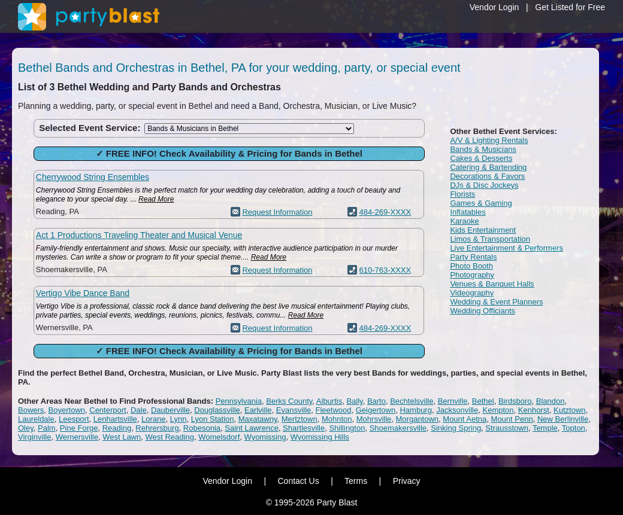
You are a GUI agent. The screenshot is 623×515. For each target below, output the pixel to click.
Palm (47, 427)
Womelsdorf (219, 436)
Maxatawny (257, 419)
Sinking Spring (456, 427)
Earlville (258, 410)
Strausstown (506, 427)
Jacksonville (457, 410)
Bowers (31, 410)
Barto (376, 401)
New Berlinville (562, 419)
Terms (355, 481)
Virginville (34, 436)
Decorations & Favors (487, 176)
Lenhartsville (115, 419)
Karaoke (464, 221)
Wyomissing (265, 436)
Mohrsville (374, 419)
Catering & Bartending (488, 167)
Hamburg (415, 410)
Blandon (550, 401)
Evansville (294, 410)
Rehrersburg (157, 427)
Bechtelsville (411, 401)
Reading (116, 427)
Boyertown (67, 410)
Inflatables (467, 212)
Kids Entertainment (483, 229)
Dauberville (170, 410)
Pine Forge (79, 427)
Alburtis (329, 401)
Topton (573, 427)
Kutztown (569, 410)
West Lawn (121, 436)
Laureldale (36, 419)
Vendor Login (494, 7)
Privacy (407, 481)
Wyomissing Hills (320, 436)
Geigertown (375, 410)
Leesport (74, 419)
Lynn (178, 419)
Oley (26, 427)
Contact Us (298, 481)
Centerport (107, 410)
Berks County (289, 401)
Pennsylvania (239, 401)
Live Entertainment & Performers (506, 247)
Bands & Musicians (483, 149)
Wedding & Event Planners (496, 301)
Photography (472, 274)
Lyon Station (212, 419)
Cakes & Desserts (481, 158)
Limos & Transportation (490, 238)
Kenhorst (533, 410)
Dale (139, 410)
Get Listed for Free (570, 7)
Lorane (153, 419)
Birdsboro (515, 401)
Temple (545, 427)
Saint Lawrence (252, 427)
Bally (354, 401)
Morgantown (417, 419)
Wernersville (77, 436)
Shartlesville (304, 427)
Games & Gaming (481, 203)
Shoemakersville (398, 427)
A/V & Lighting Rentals (489, 140)
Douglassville (217, 410)
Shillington (347, 427)
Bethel (483, 401)
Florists (462, 194)
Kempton (497, 410)
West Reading (169, 436)
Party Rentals (473, 256)
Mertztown (299, 419)
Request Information (277, 212)
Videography (472, 292)
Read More (156, 199)
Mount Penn (512, 419)
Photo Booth (471, 265)
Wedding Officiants (482, 310)
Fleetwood (334, 410)
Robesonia (201, 427)
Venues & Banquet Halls (492, 283)
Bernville (453, 401)
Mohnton (337, 419)
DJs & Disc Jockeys (484, 185)
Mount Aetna (464, 419)
